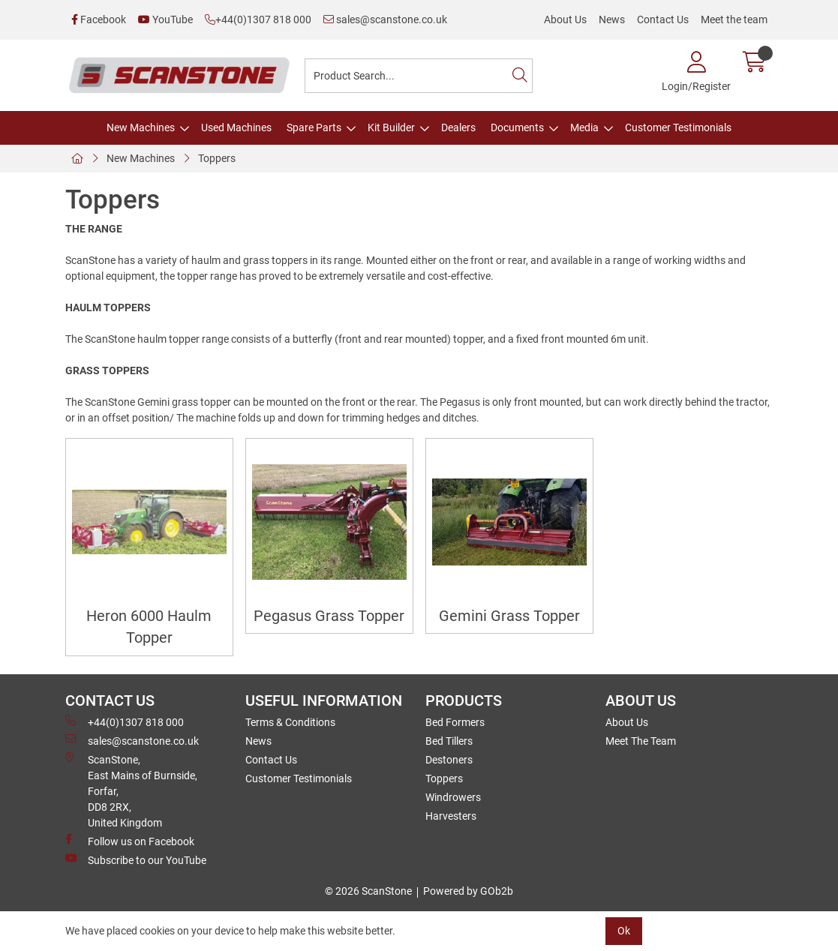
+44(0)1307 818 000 (258, 20)
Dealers (458, 128)
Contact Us (663, 20)
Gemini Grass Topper (509, 616)
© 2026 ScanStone (368, 891)
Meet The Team (640, 741)
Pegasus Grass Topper (329, 616)
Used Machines (236, 128)
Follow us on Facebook (129, 841)
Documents (517, 128)
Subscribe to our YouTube (135, 859)
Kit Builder (391, 128)
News (612, 20)
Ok (623, 931)
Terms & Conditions (290, 722)
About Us (565, 20)
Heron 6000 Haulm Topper (149, 627)
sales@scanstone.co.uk (385, 20)
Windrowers (453, 797)
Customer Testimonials (678, 128)
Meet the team (734, 20)
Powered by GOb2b (468, 891)
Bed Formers (455, 722)
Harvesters (450, 816)
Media (584, 128)
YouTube (165, 20)
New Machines (141, 128)
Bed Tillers (449, 741)
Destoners (449, 760)
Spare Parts (314, 128)
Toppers (217, 158)
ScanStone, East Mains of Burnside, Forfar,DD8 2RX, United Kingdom (131, 790)
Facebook (98, 20)
